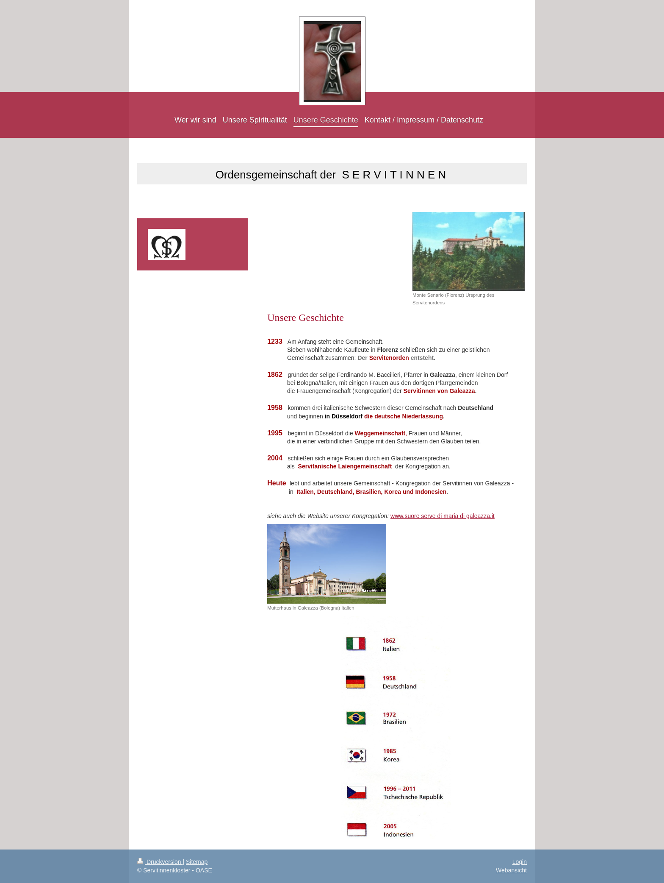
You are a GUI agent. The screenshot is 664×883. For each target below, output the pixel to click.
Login (519, 861)
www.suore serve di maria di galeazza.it (442, 516)
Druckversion (160, 861)
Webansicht (511, 870)
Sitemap (197, 861)
